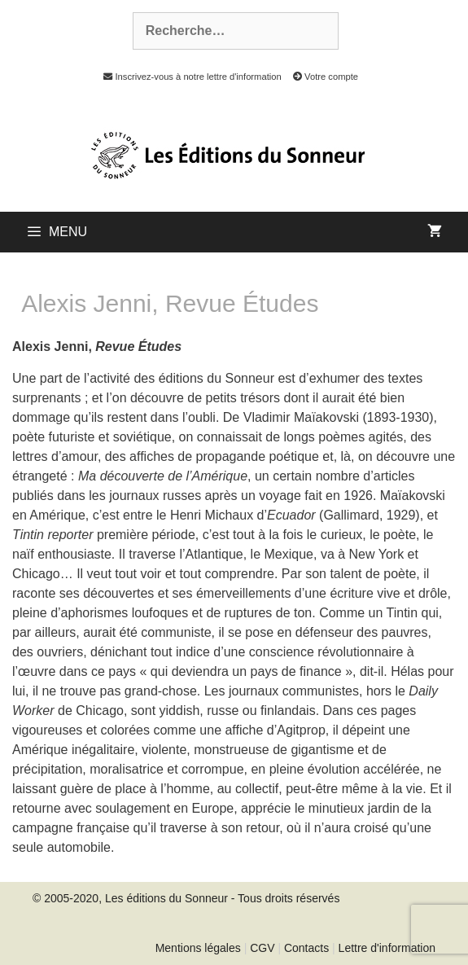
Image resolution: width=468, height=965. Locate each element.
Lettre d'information (387, 947)
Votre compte (321, 76)
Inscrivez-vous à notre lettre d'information (188, 76)
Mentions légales (198, 947)
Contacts (306, 947)
